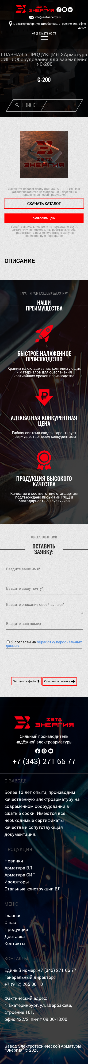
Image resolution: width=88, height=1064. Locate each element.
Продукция (16, 929)
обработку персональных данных (44, 643)
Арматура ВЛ (18, 868)
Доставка (14, 936)
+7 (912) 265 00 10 (23, 984)
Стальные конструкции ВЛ (32, 889)
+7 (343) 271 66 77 (44, 761)
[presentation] (41, 662)
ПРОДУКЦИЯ (43, 54)
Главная (13, 915)
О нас (10, 922)
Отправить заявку (59, 681)
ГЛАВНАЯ (12, 54)
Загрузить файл (26, 681)
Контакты (14, 943)
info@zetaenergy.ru (45, 17)
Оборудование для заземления (51, 59)
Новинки (13, 861)
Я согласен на (44, 643)
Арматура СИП (20, 875)
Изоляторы (16, 882)
